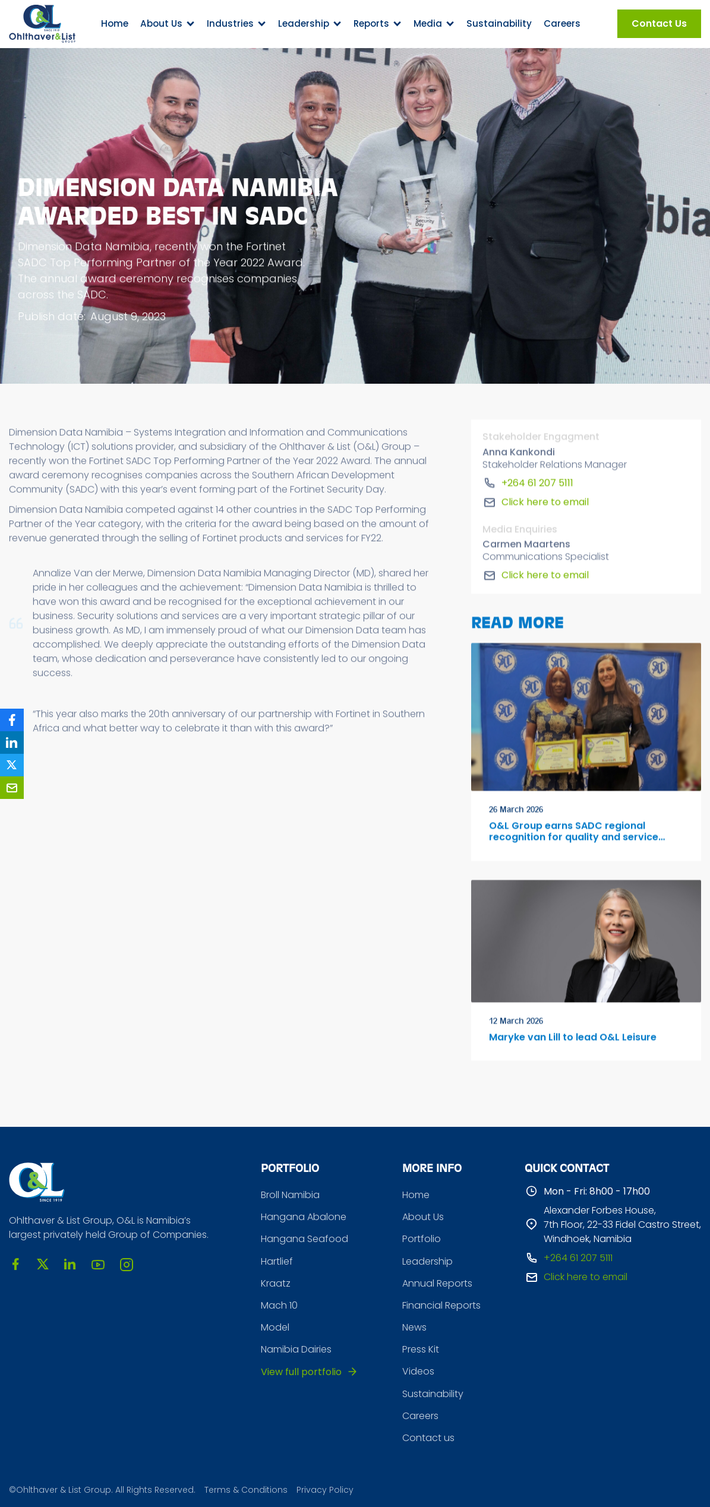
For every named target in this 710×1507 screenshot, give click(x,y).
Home (114, 23)
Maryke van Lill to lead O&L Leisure (573, 1039)
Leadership (427, 1261)
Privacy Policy (325, 1490)
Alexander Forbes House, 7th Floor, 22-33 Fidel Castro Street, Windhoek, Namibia (622, 1224)
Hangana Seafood (304, 1239)
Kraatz (276, 1283)
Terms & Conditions (246, 1490)
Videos (418, 1371)
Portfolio (421, 1239)
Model (275, 1327)
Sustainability (499, 23)
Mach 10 (279, 1305)
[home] (42, 24)
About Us (423, 1217)
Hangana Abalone (303, 1217)
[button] (167, 24)
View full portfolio (301, 1372)
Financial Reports (441, 1305)
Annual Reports (437, 1283)
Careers (562, 23)
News (414, 1327)
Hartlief (277, 1261)
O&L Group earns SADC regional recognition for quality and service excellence (573, 834)
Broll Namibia (290, 1195)
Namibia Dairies (296, 1349)
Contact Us (659, 23)
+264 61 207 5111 (537, 485)
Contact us (428, 1438)
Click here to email (545, 504)
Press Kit (420, 1349)
